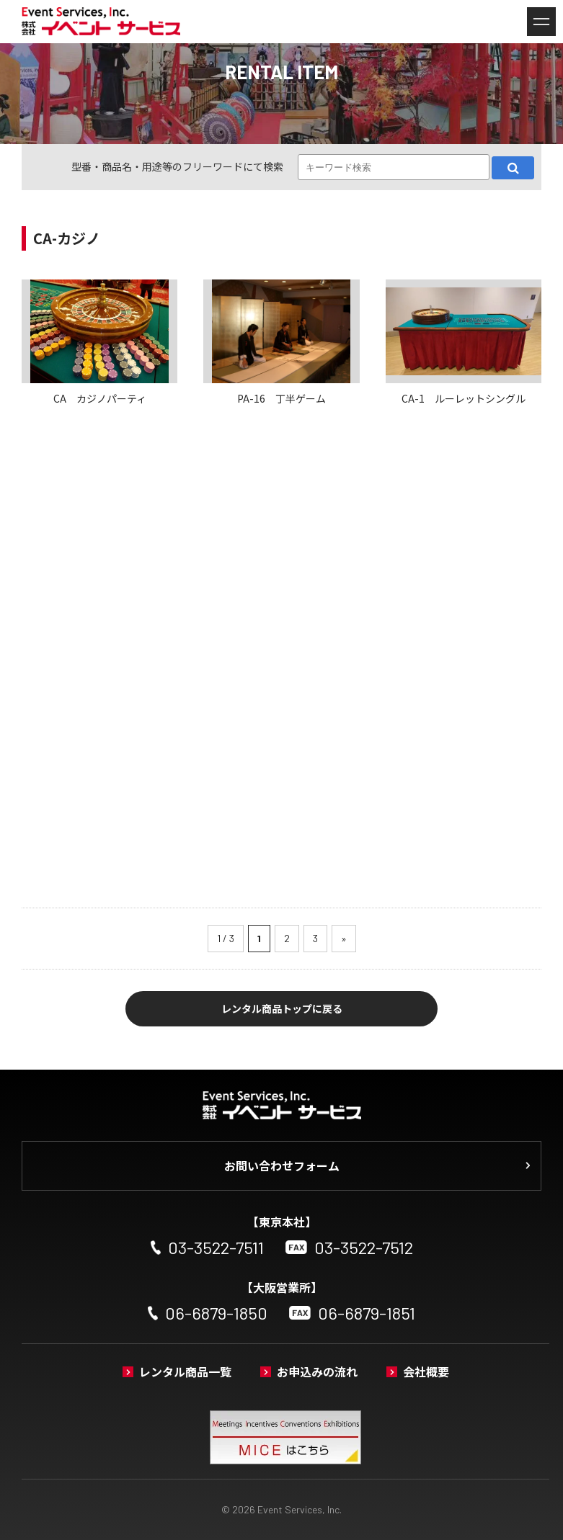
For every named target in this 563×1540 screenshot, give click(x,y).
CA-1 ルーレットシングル (464, 398)
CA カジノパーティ (99, 398)
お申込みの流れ (317, 1371)
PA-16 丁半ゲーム (281, 398)
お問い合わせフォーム (282, 1165)
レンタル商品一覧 (185, 1371)
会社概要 (426, 1371)
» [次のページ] (344, 938)
